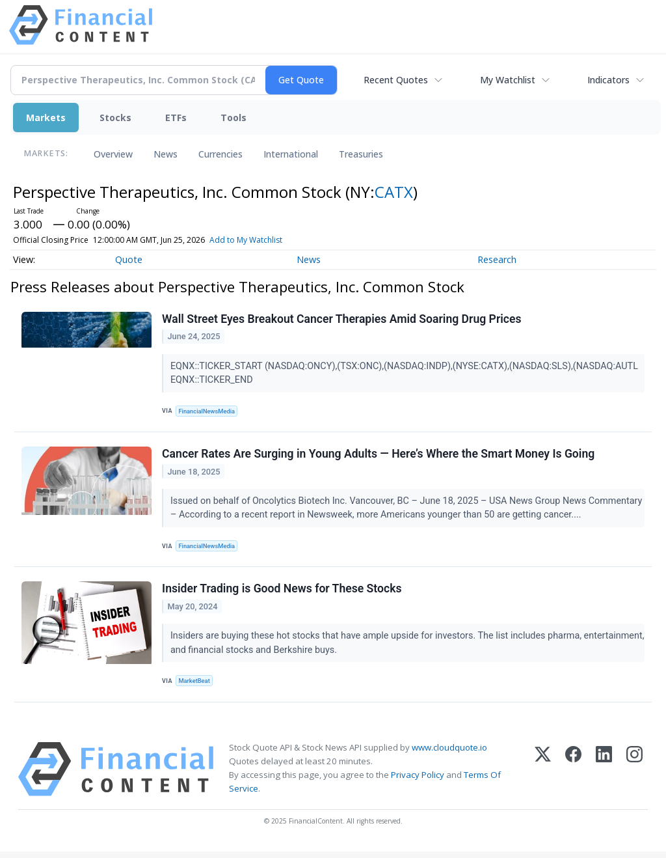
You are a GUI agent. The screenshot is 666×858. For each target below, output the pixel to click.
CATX (394, 191)
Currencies (220, 154)
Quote (128, 259)
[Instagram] (634, 775)
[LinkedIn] (604, 775)
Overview (113, 154)
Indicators (608, 80)
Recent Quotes (396, 80)
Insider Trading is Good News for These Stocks (282, 593)
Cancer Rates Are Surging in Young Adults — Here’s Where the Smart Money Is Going (379, 456)
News (165, 154)
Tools (233, 117)
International (290, 154)
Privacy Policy (417, 781)
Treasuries (361, 154)
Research (496, 259)
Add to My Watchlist (245, 239)
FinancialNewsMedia (208, 411)
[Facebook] (573, 775)
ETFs (176, 117)
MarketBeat (196, 685)
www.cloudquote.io (449, 754)
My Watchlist (507, 80)
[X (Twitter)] (542, 775)
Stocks (115, 117)
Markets (46, 117)
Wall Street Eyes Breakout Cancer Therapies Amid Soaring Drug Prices (342, 319)
